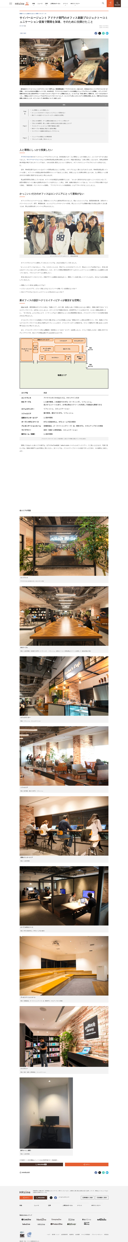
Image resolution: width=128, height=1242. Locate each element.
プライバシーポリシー (97, 1234)
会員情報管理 (64, 1234)
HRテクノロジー (75, 4)
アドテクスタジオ (26, 157)
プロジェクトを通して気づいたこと (42, 139)
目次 (85, 105)
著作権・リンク (55, 1234)
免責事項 (71, 1234)
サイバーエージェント (34, 159)
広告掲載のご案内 (102, 1197)
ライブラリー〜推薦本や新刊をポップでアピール (45, 131)
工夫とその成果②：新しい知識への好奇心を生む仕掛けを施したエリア (52, 123)
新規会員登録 (41, 1164)
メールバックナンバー (64, 1197)
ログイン (86, 1164)
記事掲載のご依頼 (88, 1197)
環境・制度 (23, 33)
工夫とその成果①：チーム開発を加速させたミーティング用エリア (50, 120)
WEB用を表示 (25, 1172)
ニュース (40, 3)
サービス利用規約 (85, 1234)
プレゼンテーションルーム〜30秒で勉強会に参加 (45, 126)
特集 (33, 4)
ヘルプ (48, 1234)
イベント (65, 4)
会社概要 (77, 1234)
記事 (46, 4)
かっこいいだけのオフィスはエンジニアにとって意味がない (48, 112)
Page (25, 126)
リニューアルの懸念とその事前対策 (42, 136)
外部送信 (106, 1234)
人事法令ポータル (55, 3)
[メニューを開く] (10, 3)
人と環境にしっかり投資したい (40, 110)
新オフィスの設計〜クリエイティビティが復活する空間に (48, 115)
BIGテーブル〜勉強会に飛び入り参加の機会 (44, 128)
